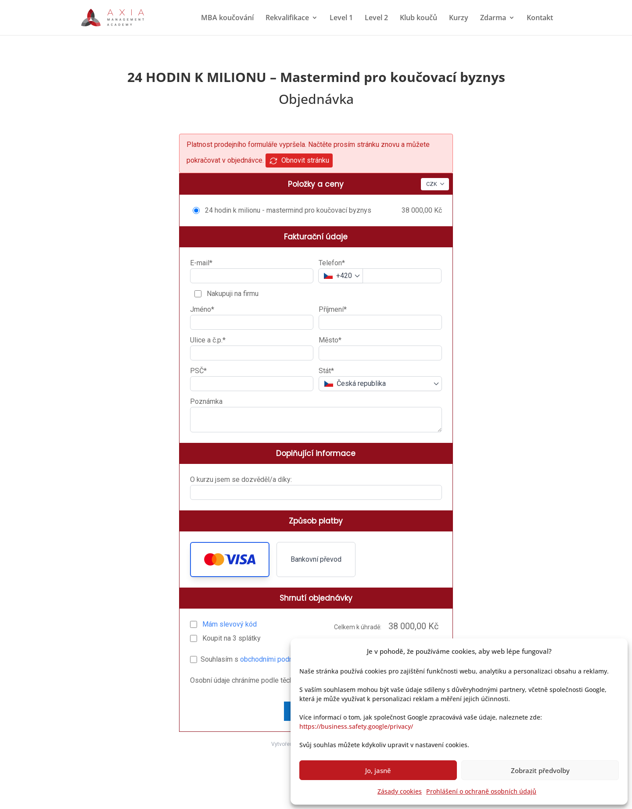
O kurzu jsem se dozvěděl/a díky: (241, 479)
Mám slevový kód (229, 624)
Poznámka (206, 401)
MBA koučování (227, 18)
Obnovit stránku (299, 160)
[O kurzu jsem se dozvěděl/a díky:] (316, 492)
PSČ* (198, 371)
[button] (229, 559)
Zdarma (493, 18)
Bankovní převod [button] (316, 559)
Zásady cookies (399, 791)
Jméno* (202, 309)
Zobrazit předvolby (540, 770)
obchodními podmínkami (277, 659)
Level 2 (376, 18)
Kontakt (540, 18)
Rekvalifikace (287, 18)
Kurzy (458, 18)
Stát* (326, 371)
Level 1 (341, 18)
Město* (330, 340)
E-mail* (201, 263)
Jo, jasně (378, 770)
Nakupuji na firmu (232, 293)
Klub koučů (418, 18)
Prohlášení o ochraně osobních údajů (481, 791)
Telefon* (332, 263)
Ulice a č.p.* (208, 340)
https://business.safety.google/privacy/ (356, 726)
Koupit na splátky (231, 638)
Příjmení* (333, 309)
